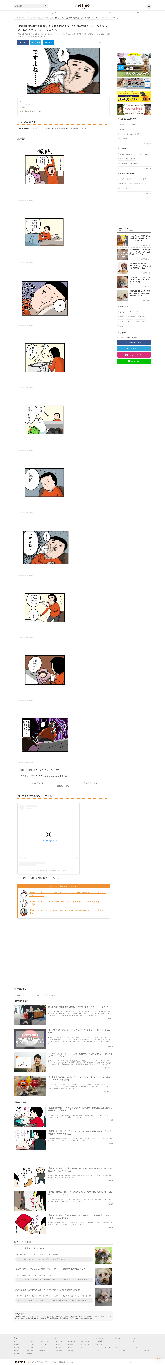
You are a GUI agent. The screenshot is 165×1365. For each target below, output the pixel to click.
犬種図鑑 (147, 168)
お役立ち (55, 13)
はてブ (48, 43)
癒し (82, 13)
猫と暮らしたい (85, 1341)
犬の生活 (42, 1347)
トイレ (140, 312)
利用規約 (40, 1362)
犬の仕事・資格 (18, 1354)
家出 (120, 326)
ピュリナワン (137, 1338)
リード (131, 312)
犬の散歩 (16, 1347)
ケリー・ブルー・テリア (126, 159)
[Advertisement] (63, 950)
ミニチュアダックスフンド (104, 1347)
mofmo (82, 6)
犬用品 (16, 1350)
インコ (26, 995)
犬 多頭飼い (99, 1338)
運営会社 (62, 1362)
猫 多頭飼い (118, 1338)
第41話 (23, 108)
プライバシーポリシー (51, 1362)
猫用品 (83, 1347)
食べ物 (121, 312)
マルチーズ (122, 138)
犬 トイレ (117, 1341)
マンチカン (144, 179)
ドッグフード (100, 1350)
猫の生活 (70, 1347)
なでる (141, 317)
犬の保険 (42, 1350)
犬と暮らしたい (44, 1341)
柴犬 (115, 1344)
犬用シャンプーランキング (141, 1350)
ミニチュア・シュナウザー (127, 129)
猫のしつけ (58, 1341)
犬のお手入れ (43, 1344)
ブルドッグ (133, 124)
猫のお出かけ (59, 1347)
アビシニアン (123, 188)
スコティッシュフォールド (127, 179)
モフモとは (69, 1362)
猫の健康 (57, 1344)
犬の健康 (16, 1344)
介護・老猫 (58, 1350)
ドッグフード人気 (119, 1350)
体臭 (120, 321)
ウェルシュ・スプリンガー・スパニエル (131, 163)
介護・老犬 (30, 1350)
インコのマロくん (26, 104)
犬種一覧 (147, 144)
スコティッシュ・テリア (126, 154)
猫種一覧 (147, 193)
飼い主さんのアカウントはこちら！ (32, 111)
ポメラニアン (144, 154)
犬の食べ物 (30, 1341)
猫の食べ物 (71, 1341)
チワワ (135, 1344)
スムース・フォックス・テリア (128, 134)
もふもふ (52, 995)
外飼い (121, 317)
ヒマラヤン (122, 184)
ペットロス (139, 321)
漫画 (110, 13)
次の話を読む (89, 783)
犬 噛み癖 (99, 1341)
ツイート (35, 42)
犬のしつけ (17, 1341)
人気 (27, 13)
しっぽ (129, 321)
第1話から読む (63, 786)
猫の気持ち (71, 1344)
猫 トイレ (135, 1341)
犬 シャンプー (137, 1347)
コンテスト (137, 13)
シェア (23, 43)
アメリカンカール (136, 184)
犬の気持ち (30, 1344)
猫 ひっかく (99, 1344)
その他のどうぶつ (38, 995)
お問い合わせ (32, 1362)
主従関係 (131, 317)
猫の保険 (70, 1350)
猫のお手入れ (85, 1344)
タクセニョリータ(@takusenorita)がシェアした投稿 (48, 870)
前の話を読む (38, 783)
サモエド (122, 124)
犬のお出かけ (31, 1347)
